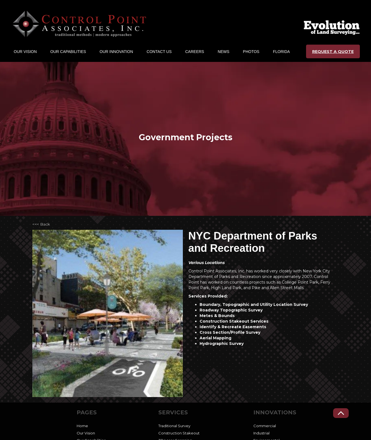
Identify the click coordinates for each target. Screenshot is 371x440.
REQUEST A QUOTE (333, 51)
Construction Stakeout (179, 433)
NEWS (223, 51)
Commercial (264, 426)
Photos (251, 51)
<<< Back (41, 224)
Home (82, 426)
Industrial (261, 433)
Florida (281, 51)
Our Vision (86, 433)
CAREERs (194, 51)
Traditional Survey (174, 426)
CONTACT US (159, 51)
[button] (25, 51)
